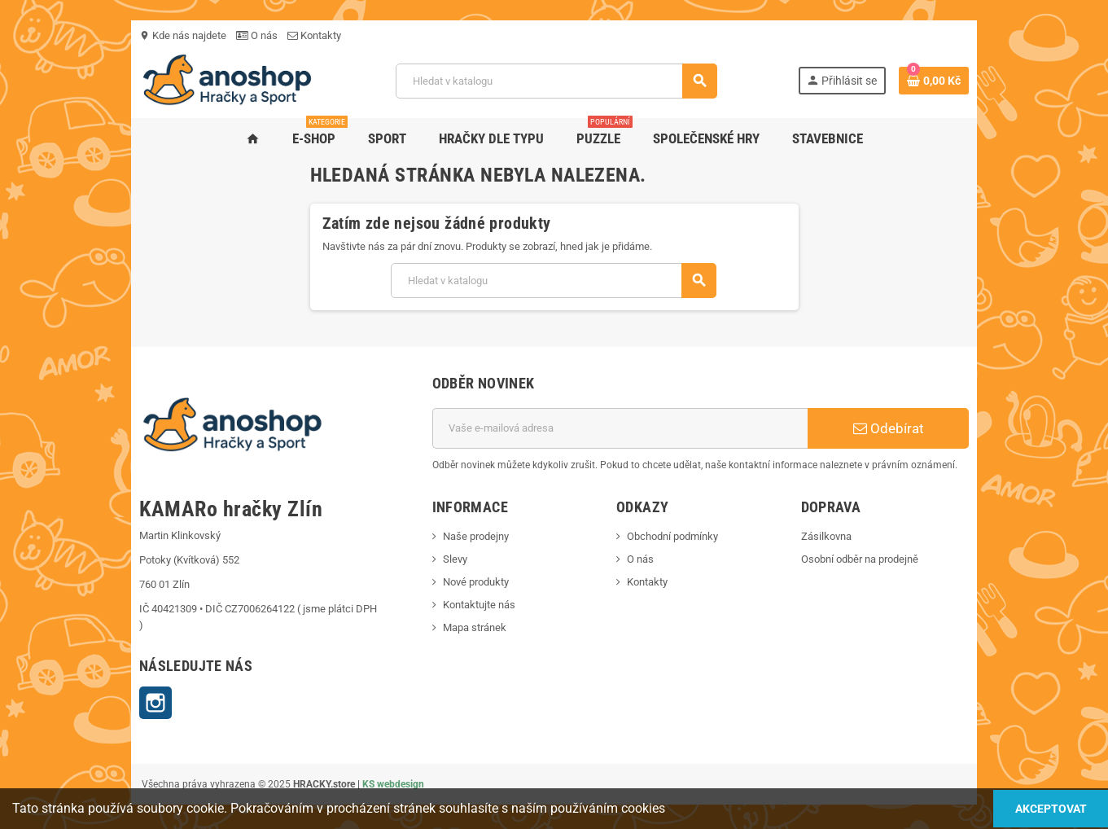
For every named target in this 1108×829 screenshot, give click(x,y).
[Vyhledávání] (555, 81)
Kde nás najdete (117, 35)
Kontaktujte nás (457, 605)
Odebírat (940, 428)
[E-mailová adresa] (628, 428)
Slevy (433, 559)
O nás (191, 35)
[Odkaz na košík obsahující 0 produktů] (1000, 80)
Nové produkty (454, 582)
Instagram (90, 686)
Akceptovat (1039, 808)
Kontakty (249, 35)
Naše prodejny (454, 536)
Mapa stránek (452, 627)
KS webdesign (328, 768)
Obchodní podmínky (679, 536)
